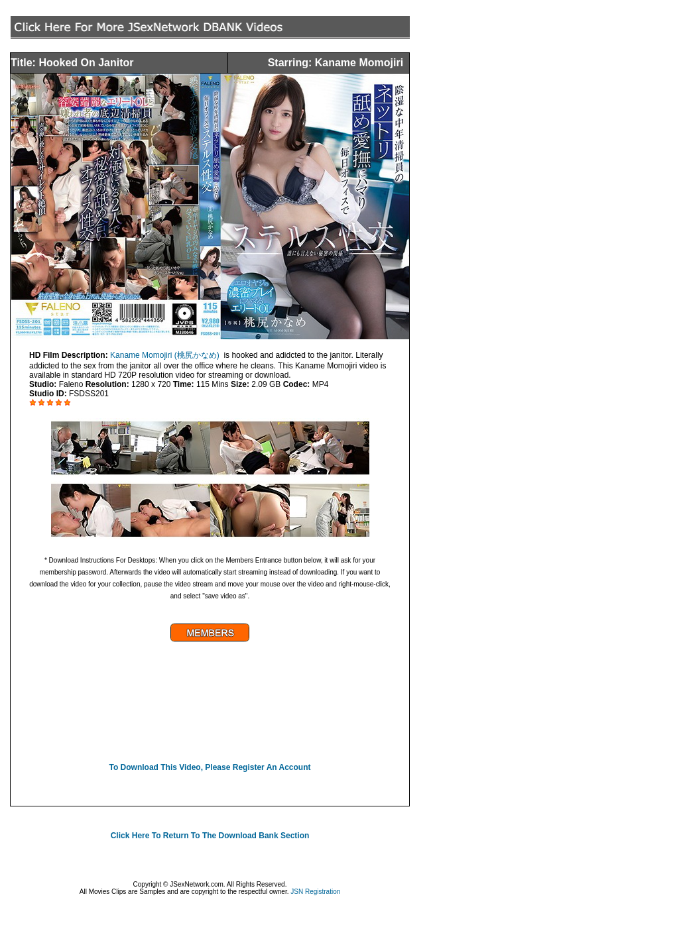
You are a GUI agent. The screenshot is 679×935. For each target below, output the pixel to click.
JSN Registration (315, 891)
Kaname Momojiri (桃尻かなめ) (164, 355)
